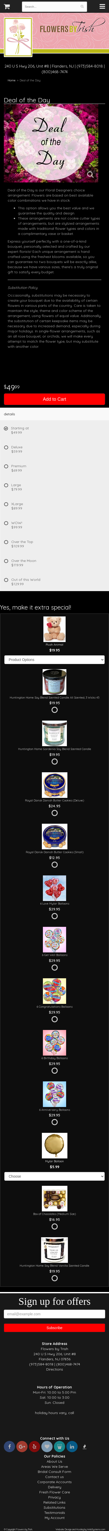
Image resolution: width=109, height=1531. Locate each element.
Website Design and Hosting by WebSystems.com (80, 1529)
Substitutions (54, 1507)
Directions (54, 1369)
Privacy (54, 1497)
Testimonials (54, 1512)
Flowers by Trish (18, 38)
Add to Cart (54, 399)
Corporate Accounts (54, 1482)
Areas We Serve (54, 1466)
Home (12, 80)
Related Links (54, 1502)
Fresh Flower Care (54, 1492)
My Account (55, 1517)
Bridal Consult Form (54, 1471)
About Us (54, 1461)
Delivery (54, 1487)
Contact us (54, 1476)
